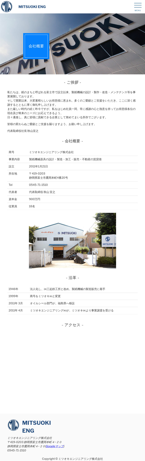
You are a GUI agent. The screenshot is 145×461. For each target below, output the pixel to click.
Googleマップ (55, 446)
